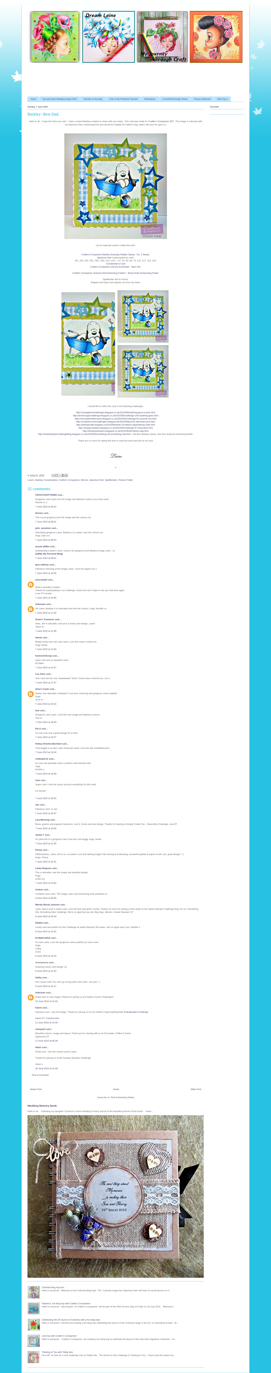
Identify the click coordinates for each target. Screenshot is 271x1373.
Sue (37, 710)
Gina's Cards (42, 689)
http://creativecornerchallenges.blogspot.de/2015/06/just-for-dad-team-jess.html (115, 421)
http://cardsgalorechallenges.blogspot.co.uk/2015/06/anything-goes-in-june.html (115, 412)
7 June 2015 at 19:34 (45, 752)
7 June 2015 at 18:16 (45, 704)
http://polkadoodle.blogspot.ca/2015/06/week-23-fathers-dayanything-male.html (115, 424)
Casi (37, 780)
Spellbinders (111, 480)
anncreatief (41, 579)
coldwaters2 (41, 759)
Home (33, 99)
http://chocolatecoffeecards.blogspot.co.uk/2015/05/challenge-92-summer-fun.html (115, 418)
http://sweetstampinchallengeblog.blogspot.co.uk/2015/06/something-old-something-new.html (84, 434)
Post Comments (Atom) (122, 1097)
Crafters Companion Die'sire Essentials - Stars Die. (115, 266)
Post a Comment (40, 1075)
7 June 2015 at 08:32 (45, 506)
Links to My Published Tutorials (123, 99)
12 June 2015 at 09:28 (46, 1040)
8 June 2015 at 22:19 (45, 971)
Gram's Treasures (44, 619)
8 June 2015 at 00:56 (45, 898)
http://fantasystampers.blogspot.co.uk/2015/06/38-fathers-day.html (116, 431)
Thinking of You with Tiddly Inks (57, 1352)
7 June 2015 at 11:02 (45, 613)
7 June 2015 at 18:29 (45, 722)
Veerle (38, 637)
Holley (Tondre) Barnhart (48, 743)
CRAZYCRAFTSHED (46, 495)
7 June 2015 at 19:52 (45, 798)
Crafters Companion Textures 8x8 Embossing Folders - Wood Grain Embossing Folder (115, 273)
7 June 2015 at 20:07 (45, 813)
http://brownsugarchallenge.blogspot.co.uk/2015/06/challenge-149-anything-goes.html (115, 415)
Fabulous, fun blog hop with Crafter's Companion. (66, 1303)
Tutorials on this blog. (93, 99)
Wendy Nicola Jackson (47, 904)
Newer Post (36, 1089)
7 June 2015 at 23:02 (45, 883)
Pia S (38, 728)
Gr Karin (39, 663)
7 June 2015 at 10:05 (45, 573)
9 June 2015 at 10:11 (45, 986)
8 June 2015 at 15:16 (45, 956)
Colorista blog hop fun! (53, 1287)
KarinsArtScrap (43, 655)
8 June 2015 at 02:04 (45, 916)
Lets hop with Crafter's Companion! (59, 1336)
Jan (37, 804)
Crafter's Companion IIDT (161, 121)
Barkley (39, 480)
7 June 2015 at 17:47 (45, 682)
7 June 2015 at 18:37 (45, 737)
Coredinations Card (115, 263)
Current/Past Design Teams (175, 99)
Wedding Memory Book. (42, 1105)
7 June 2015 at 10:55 (45, 597)
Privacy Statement (202, 99)
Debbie (39, 923)
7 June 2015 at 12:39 (45, 631)
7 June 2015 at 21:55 (45, 843)
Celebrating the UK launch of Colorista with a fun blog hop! (71, 1319)
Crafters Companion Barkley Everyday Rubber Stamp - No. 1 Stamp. (115, 254)
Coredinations (51, 480)
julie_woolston (43, 528)
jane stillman (42, 564)
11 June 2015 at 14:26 (46, 1022)
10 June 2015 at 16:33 (46, 1001)
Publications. (150, 99)
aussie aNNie (42, 546)
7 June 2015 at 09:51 (45, 558)
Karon (38, 1007)
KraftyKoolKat (42, 938)
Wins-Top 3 (222, 99)
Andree (39, 889)
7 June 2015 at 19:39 (45, 773)
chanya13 (40, 1029)
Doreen (39, 513)
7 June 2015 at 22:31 (45, 861)
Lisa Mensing (42, 819)
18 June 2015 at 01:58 (46, 1068)
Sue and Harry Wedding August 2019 (60, 99)
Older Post (196, 1089)
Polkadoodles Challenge (136, 1012)
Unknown (40, 604)
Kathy (38, 977)
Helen (38, 1047)
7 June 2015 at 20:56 (45, 828)
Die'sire (84, 480)
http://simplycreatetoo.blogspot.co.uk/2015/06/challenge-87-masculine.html (115, 428)
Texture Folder (126, 480)
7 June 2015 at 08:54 (45, 540)
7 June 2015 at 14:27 (45, 667)
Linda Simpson (43, 868)
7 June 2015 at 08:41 (45, 521)
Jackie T (39, 835)
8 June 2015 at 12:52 (45, 931)
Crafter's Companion (69, 480)
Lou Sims (40, 674)
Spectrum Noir (104, 257)
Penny (38, 850)
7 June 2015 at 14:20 (45, 649)
